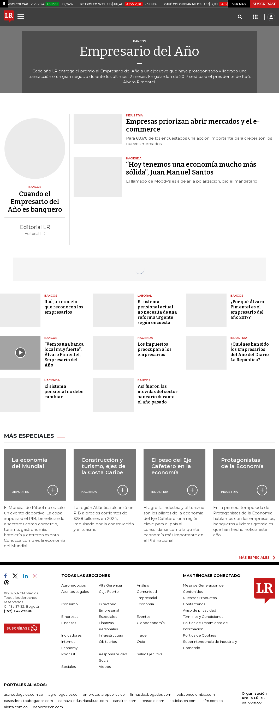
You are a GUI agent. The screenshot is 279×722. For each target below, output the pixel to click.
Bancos (50, 295)
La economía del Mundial (30, 463)
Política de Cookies (199, 635)
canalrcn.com (124, 700)
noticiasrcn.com (183, 700)
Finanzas (68, 622)
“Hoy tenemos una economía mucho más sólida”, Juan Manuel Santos (191, 168)
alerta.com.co (16, 706)
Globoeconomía (151, 622)
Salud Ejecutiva (150, 653)
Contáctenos (194, 603)
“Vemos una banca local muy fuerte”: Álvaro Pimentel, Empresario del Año (64, 355)
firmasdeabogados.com (150, 694)
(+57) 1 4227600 (18, 610)
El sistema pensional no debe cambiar (64, 391)
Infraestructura (111, 635)
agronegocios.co (63, 694)
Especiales (108, 616)
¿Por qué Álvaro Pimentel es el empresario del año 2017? (247, 309)
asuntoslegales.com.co (23, 694)
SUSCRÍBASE (264, 4)
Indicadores (71, 635)
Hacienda (145, 338)
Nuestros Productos (200, 597)
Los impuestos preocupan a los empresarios (154, 349)
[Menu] (21, 16)
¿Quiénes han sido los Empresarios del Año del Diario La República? (249, 352)
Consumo (69, 603)
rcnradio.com (152, 700)
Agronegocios (73, 585)
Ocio (141, 641)
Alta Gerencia (110, 585)
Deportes (20, 491)
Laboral (145, 295)
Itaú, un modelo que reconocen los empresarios (63, 307)
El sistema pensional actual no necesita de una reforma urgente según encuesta (157, 312)
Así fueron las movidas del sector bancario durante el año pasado (157, 394)
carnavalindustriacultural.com (83, 700)
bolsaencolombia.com (195, 694)
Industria (238, 338)
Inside (142, 635)
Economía (145, 603)
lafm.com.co (212, 700)
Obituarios (108, 641)
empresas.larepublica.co (104, 694)
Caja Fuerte (109, 591)
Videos (105, 666)
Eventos (143, 616)
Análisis (143, 585)
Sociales (68, 666)
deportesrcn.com (48, 706)
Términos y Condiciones (203, 616)
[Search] (239, 17)
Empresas (69, 616)
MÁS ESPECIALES (254, 557)
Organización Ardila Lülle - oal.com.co (254, 697)
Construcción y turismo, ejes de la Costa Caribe (103, 466)
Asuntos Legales (75, 591)
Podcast (68, 653)
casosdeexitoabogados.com (28, 700)
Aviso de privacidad (199, 610)
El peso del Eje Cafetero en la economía (171, 466)
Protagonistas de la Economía (242, 463)
